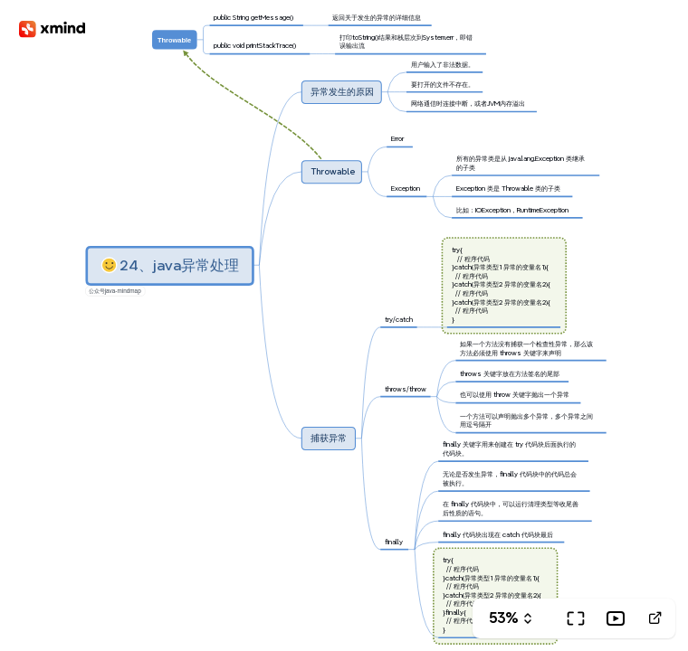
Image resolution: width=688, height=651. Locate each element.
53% (504, 618)
